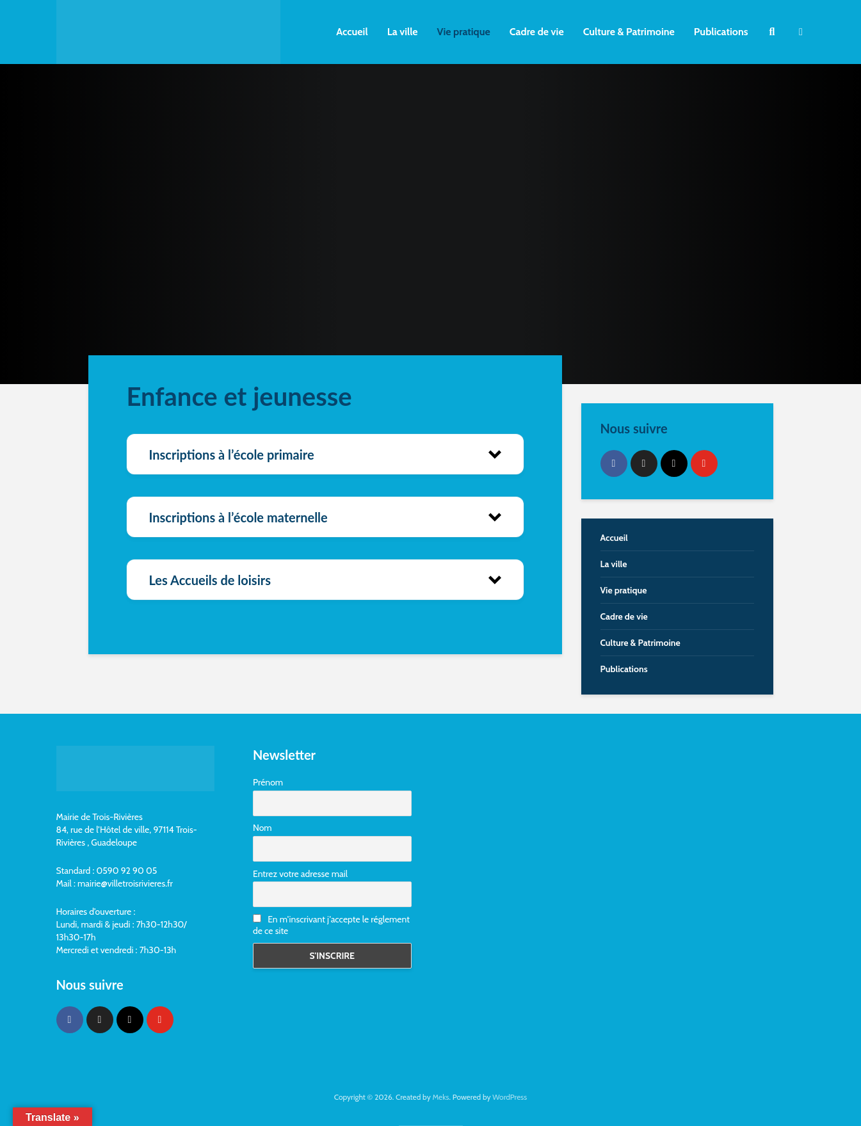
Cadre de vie (537, 32)
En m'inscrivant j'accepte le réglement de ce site (331, 925)
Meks (440, 1097)
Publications (721, 32)
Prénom (268, 782)
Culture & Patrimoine (629, 32)
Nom (262, 827)
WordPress (509, 1097)
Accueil (351, 32)
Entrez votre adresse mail (300, 874)
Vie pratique (463, 32)
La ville (402, 32)
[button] (325, 454)
